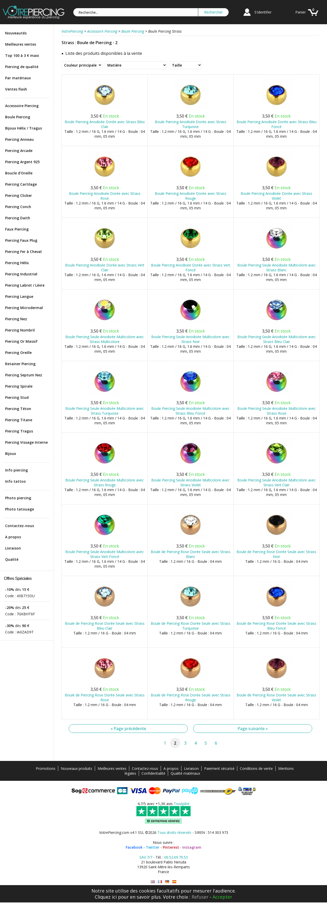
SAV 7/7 (145, 857)
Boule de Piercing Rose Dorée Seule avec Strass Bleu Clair (105, 626)
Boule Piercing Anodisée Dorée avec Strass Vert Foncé (190, 267)
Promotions (45, 768)
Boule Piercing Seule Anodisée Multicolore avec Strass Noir (190, 339)
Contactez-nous (19, 525)
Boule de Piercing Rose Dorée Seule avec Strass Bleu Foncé (276, 626)
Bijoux (10, 453)
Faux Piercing (17, 229)
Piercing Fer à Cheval (23, 251)
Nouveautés (16, 33)
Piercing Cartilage (21, 184)
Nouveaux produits (76, 768)
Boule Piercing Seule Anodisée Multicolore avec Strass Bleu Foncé (190, 411)
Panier (300, 12)
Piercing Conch (18, 206)
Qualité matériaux (185, 773)
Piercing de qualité (21, 66)
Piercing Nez (16, 318)
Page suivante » (253, 728)
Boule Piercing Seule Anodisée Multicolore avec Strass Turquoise (104, 411)
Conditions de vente (256, 768)
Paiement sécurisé (219, 768)
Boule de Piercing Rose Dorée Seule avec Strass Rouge (190, 697)
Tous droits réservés (174, 832)
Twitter (152, 847)
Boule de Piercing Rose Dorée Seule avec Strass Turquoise (190, 626)
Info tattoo (15, 481)
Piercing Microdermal (24, 307)
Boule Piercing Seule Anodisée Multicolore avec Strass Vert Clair (276, 482)
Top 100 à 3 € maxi (22, 55)
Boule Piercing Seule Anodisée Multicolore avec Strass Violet (190, 482)
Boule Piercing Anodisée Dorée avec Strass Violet (276, 196)
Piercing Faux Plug (21, 240)
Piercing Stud (17, 397)
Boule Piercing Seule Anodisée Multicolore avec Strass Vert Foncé (104, 554)
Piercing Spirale (18, 386)
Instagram (191, 847)
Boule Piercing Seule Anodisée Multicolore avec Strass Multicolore (104, 339)
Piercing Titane (18, 419)
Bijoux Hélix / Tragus (23, 128)
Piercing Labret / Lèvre (24, 285)
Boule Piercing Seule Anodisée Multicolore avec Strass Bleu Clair (276, 339)
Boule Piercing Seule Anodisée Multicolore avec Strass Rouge (104, 482)
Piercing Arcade (18, 150)
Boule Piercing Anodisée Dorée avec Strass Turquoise (190, 124)
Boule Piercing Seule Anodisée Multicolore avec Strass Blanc (276, 267)
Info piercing (16, 470)
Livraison (13, 548)
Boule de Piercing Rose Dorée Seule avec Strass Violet (276, 697)
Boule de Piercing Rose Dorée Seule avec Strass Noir (276, 554)
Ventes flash (16, 89)
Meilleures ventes (20, 44)
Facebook (134, 847)
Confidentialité (153, 773)
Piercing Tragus (19, 431)
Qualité (11, 559)
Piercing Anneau (19, 139)
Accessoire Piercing (22, 105)
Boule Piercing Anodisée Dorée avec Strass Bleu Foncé (277, 124)
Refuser (200, 897)
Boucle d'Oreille (18, 173)
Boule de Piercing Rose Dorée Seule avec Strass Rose (105, 697)
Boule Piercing (17, 116)
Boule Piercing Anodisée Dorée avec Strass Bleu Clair (105, 124)
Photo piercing (18, 497)
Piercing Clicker (18, 195)
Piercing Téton (18, 408)
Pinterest (171, 847)
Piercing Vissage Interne (26, 442)
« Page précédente (128, 728)
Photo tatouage (19, 509)
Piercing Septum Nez (23, 375)
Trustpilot (182, 803)
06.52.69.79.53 (176, 857)
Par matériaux (18, 77)
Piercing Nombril (20, 330)
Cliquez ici (106, 897)
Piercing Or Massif (21, 341)
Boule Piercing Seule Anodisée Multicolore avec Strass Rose (276, 411)
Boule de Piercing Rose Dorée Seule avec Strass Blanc (190, 554)
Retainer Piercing (20, 363)
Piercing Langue (19, 296)
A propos (13, 536)
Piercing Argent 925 (22, 161)
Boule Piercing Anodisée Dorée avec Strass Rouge (190, 196)
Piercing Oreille (18, 352)
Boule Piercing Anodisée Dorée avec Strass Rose (105, 196)
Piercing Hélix (17, 262)
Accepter (222, 897)
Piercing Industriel (21, 274)
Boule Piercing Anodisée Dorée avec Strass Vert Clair (104, 267)
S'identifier (263, 12)
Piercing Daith (17, 217)
